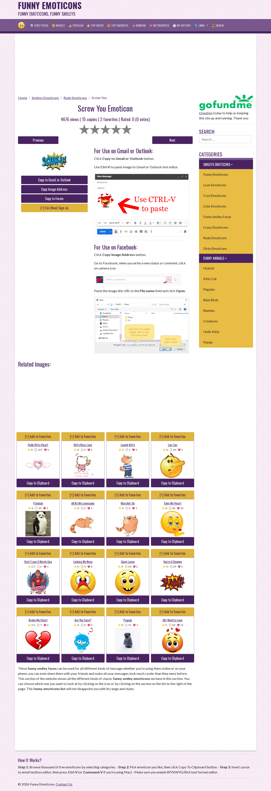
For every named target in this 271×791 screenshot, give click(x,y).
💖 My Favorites (159, 25)
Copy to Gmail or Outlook (54, 179)
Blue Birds (210, 300)
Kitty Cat (210, 279)
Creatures (210, 321)
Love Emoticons (214, 185)
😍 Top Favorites (117, 25)
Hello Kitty (211, 332)
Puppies (209, 289)
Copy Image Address (54, 189)
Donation (206, 113)
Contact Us (64, 784)
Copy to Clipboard (38, 483)
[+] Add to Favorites (38, 436)
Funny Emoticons (215, 174)
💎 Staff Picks (39, 25)
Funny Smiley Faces (217, 217)
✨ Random (139, 25)
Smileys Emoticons (45, 98)
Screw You (99, 98)
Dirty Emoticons (215, 248)
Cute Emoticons (214, 206)
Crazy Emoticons (215, 227)
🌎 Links (199, 25)
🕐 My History (182, 25)
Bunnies (209, 310)
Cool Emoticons (214, 195)
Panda (207, 342)
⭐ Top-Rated (95, 25)
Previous (38, 140)
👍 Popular (75, 25)
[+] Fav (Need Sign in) (54, 207)
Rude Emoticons (75, 98)
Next (172, 140)
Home (22, 98)
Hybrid (208, 268)
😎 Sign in (217, 25)
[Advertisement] (176, 9)
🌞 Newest (58, 25)
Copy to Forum (54, 198)
